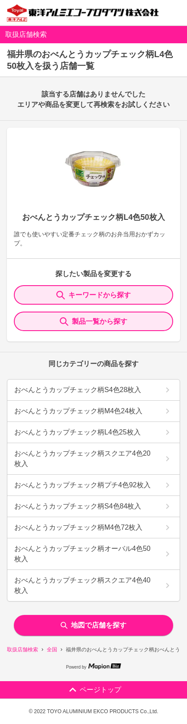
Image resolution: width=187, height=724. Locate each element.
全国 (52, 650)
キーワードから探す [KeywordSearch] (93, 295)
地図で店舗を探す (93, 625)
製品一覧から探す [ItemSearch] (93, 321)
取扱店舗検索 (22, 650)
